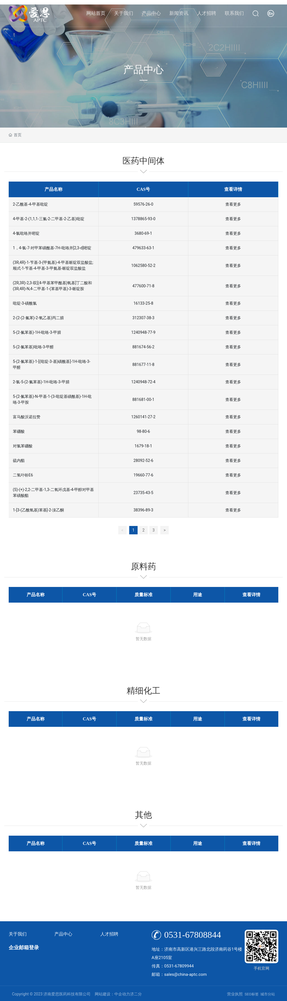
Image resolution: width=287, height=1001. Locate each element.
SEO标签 (252, 994)
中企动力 (122, 994)
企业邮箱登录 (24, 947)
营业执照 (235, 994)
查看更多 (233, 204)
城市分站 (267, 994)
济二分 (136, 994)
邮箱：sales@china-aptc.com (179, 974)
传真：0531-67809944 (173, 966)
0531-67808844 (192, 935)
